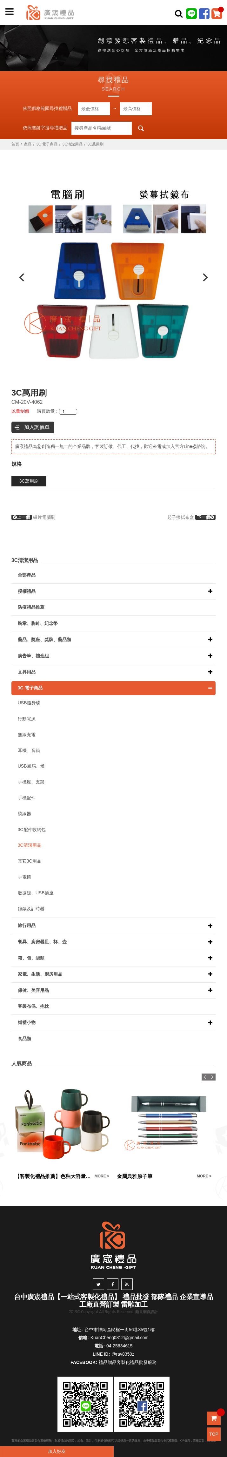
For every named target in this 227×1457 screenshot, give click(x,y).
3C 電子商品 (46, 144)
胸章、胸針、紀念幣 (38, 623)
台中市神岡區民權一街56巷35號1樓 (119, 1329)
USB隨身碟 (29, 702)
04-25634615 (119, 1345)
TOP (213, 1434)
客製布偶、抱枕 (33, 1006)
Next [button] (208, 277)
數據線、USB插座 (36, 892)
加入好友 (57, 1451)
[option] (113, 277)
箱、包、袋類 (31, 957)
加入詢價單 (37, 427)
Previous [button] (18, 277)
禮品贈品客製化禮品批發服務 (128, 1362)
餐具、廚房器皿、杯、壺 (42, 941)
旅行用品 (27, 925)
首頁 (15, 144)
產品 (27, 144)
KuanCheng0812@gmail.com (119, 1337)
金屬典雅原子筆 (134, 1176)
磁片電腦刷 (33, 517)
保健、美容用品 (33, 990)
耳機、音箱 (29, 750)
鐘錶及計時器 (31, 908)
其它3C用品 (29, 861)
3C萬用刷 (28, 481)
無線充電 (27, 734)
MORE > (102, 1176)
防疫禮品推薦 (31, 607)
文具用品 (27, 671)
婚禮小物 (27, 1022)
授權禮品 (27, 591)
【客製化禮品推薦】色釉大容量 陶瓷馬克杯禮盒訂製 (53, 1176)
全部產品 (27, 575)
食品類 (24, 1038)
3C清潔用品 (72, 144)
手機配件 (27, 797)
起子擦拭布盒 (191, 517)
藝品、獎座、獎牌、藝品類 (44, 639)
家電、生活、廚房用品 (40, 974)
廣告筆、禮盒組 (33, 655)
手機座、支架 (31, 781)
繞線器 (24, 813)
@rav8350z (122, 1354)
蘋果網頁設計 (146, 1311)
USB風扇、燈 (31, 766)
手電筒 (24, 876)
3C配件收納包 (32, 829)
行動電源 (27, 718)
